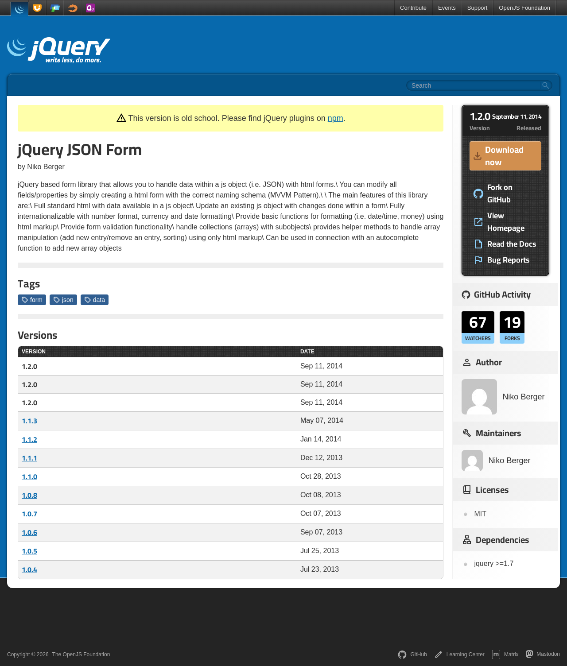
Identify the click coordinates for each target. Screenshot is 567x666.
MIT (480, 514)
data (94, 299)
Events (447, 7)
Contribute (413, 7)
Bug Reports (501, 260)
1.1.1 (29, 458)
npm (335, 118)
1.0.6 (29, 532)
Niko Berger (503, 396)
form (32, 299)
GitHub (412, 654)
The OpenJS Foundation (81, 654)
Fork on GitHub (493, 193)
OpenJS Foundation (524, 7)
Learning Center (459, 654)
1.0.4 (29, 569)
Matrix (505, 654)
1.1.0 (29, 476)
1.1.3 (29, 420)
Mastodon (543, 654)
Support (477, 7)
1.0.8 (29, 495)
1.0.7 (29, 513)
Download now (498, 155)
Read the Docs (504, 244)
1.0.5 (29, 551)
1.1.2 (29, 439)
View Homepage (498, 221)
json (63, 299)
